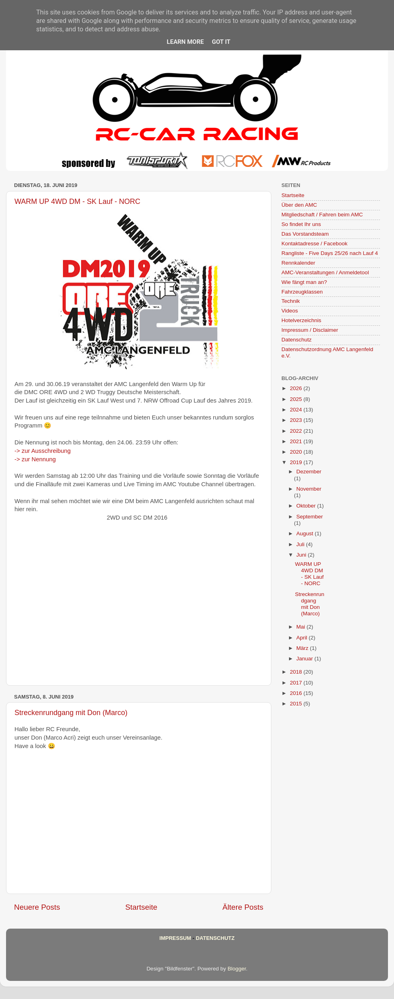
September (309, 517)
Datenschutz (296, 340)
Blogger (237, 969)
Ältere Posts (242, 907)
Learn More (185, 41)
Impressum (175, 938)
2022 (297, 431)
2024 (297, 410)
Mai (301, 627)
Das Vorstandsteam (305, 234)
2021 (297, 441)
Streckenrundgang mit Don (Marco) (70, 713)
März (303, 648)
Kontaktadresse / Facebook (314, 243)
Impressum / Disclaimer (309, 330)
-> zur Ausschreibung (42, 451)
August (305, 533)
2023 (297, 420)
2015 (297, 704)
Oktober (306, 506)
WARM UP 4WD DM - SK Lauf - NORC (77, 201)
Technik (290, 301)
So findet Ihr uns (301, 224)
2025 (297, 399)
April (302, 638)
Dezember (308, 472)
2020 (297, 452)
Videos (289, 311)
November (308, 489)
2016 (297, 693)
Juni (302, 555)
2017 (297, 683)
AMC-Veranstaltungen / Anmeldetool (325, 272)
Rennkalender (298, 263)
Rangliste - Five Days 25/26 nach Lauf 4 (329, 253)
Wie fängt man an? (304, 282)
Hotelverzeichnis (301, 320)
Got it (221, 41)
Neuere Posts (37, 907)
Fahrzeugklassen (302, 292)
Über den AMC (299, 205)
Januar (305, 659)
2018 (297, 672)
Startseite (141, 907)
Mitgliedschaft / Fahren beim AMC (322, 215)
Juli (301, 544)
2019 (297, 462)
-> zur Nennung (35, 459)
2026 (297, 388)
